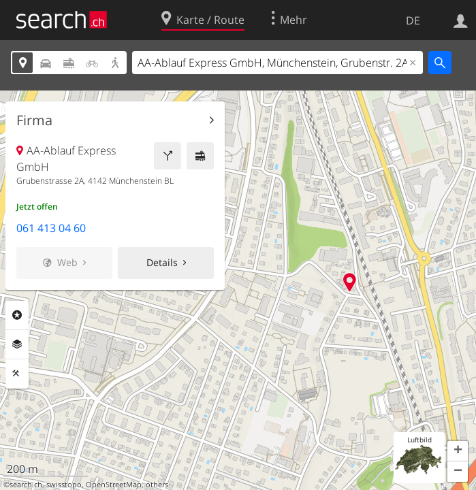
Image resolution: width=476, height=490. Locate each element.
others (157, 484)
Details (162, 262)
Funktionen (17, 373)
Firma (34, 120)
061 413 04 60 (51, 227)
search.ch (26, 484)
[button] (457, 451)
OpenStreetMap (114, 484)
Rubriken (17, 315)
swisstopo (64, 484)
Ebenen (17, 344)
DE (413, 20)
